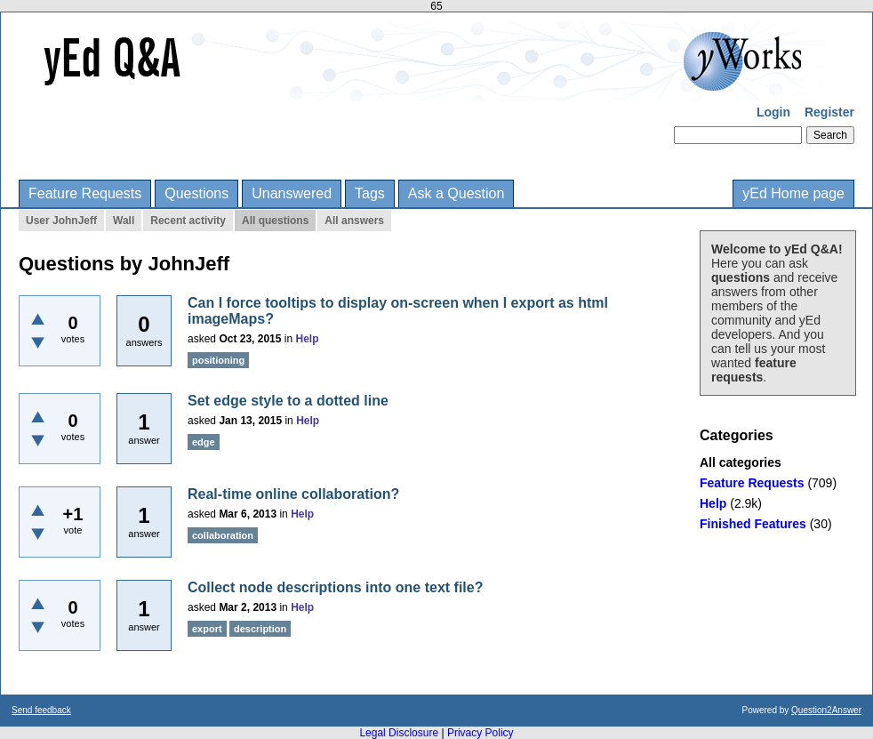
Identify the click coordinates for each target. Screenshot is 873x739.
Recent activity (188, 220)
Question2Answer (826, 710)
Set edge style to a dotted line (288, 400)
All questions (275, 220)
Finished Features (753, 524)
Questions (196, 193)
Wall (123, 220)
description (260, 628)
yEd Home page (793, 193)
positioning (218, 360)
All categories (740, 462)
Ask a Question (456, 193)
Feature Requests (84, 193)
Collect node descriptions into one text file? (335, 587)
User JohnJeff (61, 220)
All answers (354, 220)
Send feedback (41, 710)
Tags (370, 193)
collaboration (222, 535)
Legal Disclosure (398, 733)
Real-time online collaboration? (293, 494)
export (207, 628)
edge (203, 442)
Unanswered (292, 193)
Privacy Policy (480, 733)
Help (713, 503)
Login (773, 112)
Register (829, 112)
